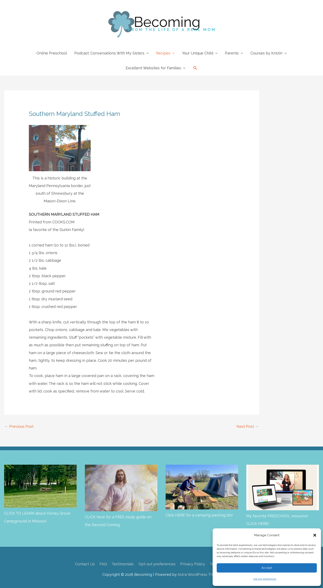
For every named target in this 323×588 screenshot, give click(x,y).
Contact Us (85, 564)
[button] (315, 535)
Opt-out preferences (264, 578)
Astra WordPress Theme (199, 574)
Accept (266, 568)
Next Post (247, 426)
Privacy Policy (192, 564)
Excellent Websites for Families (153, 68)
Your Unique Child (197, 53)
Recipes (163, 53)
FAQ (103, 564)
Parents (232, 53)
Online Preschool (51, 53)
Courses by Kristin (266, 53)
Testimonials (123, 564)
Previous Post (19, 426)
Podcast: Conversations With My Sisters (109, 53)
